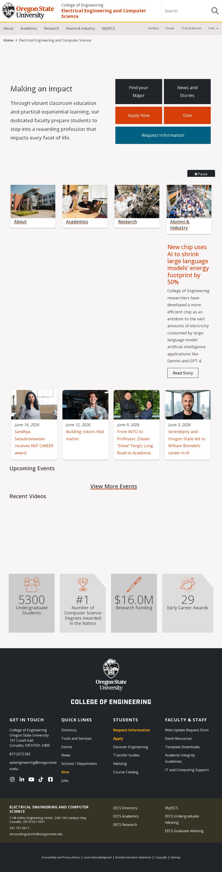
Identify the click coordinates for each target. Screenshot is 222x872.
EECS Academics (126, 816)
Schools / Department (79, 763)
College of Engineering (82, 5)
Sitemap (176, 857)
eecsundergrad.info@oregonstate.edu (36, 834)
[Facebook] (51, 779)
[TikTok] (42, 779)
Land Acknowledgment (98, 857)
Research (51, 28)
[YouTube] (32, 779)
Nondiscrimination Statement (133, 857)
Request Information (163, 135)
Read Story (183, 373)
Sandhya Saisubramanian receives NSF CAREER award (34, 442)
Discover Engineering (130, 747)
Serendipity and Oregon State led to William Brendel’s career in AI (186, 442)
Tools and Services (76, 738)
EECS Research (125, 824)
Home (8, 40)
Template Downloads (182, 747)
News (65, 755)
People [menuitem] (170, 28)
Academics (28, 28)
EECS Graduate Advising (184, 830)
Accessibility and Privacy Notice (61, 857)
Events (66, 747)
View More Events (113, 486)
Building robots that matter (85, 435)
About (8, 28)
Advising (120, 763)
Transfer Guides (126, 755)
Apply (118, 738)
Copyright (161, 857)
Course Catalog (125, 772)
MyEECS (108, 28)
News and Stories (187, 91)
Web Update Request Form (187, 730)
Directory (69, 730)
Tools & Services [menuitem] (191, 28)
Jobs (65, 780)
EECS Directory (125, 808)
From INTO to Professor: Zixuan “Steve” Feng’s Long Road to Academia (135, 442)
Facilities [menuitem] (153, 28)
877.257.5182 (20, 754)
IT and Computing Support (187, 769)
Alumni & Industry (80, 28)
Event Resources (178, 738)
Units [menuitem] (211, 28)
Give (187, 115)
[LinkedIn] (22, 779)
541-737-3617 (19, 828)
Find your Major (138, 91)
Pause (201, 174)
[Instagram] (13, 779)
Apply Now (139, 115)
